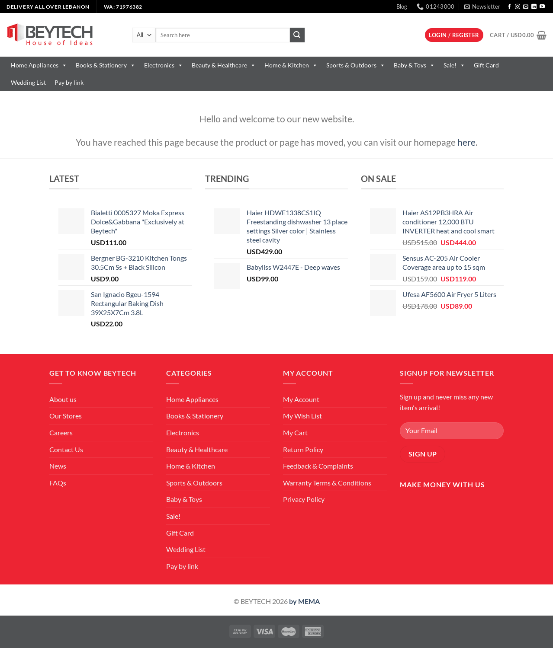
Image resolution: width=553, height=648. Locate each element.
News (57, 466)
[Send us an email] (525, 7)
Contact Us (66, 449)
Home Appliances (39, 65)
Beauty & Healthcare (224, 65)
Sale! (454, 65)
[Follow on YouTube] (542, 7)
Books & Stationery (105, 65)
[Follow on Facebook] (509, 7)
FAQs (57, 483)
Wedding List (28, 82)
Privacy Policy (304, 499)
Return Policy (303, 449)
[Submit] (297, 35)
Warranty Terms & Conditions (327, 483)
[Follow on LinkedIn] (534, 7)
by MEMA (304, 601)
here (466, 142)
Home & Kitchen (291, 65)
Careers (61, 432)
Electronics (163, 65)
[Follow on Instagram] (517, 7)
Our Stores (65, 416)
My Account (301, 399)
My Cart (295, 432)
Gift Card (486, 65)
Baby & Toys (414, 65)
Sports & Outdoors (355, 65)
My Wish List (302, 416)
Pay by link (69, 82)
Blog (401, 6)
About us (63, 399)
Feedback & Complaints (318, 466)
